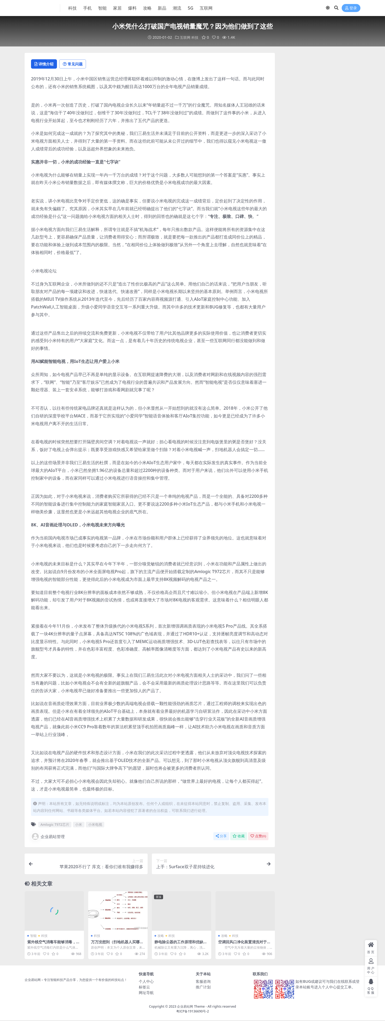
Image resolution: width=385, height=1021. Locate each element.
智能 (33, 936)
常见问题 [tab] (78, 64)
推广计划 (203, 987)
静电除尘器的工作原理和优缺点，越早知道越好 (181, 945)
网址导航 (146, 993)
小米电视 (95, 825)
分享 (221, 837)
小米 (78, 825)
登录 (351, 8)
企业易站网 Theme (191, 1007)
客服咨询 (203, 981)
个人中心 (146, 981)
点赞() (258, 837)
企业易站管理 (48, 837)
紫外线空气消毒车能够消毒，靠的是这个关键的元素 (53, 945)
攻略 (160, 936)
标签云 (144, 987)
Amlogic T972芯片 (54, 825)
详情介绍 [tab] (46, 64)
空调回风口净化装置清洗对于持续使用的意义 (244, 945)
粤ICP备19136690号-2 (192, 1012)
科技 (195, 37)
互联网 (185, 37)
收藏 (239, 837)
